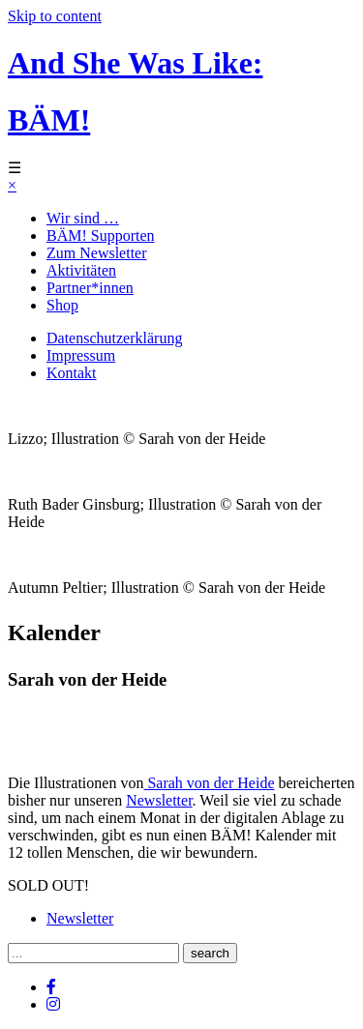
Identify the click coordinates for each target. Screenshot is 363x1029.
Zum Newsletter (96, 253)
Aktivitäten (81, 270)
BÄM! (49, 120)
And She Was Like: (135, 62)
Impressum (80, 355)
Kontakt (71, 373)
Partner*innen (90, 287)
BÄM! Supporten (100, 235)
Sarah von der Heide (208, 783)
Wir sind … (82, 218)
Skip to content (55, 16)
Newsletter (159, 800)
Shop (62, 305)
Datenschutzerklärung (114, 338)
